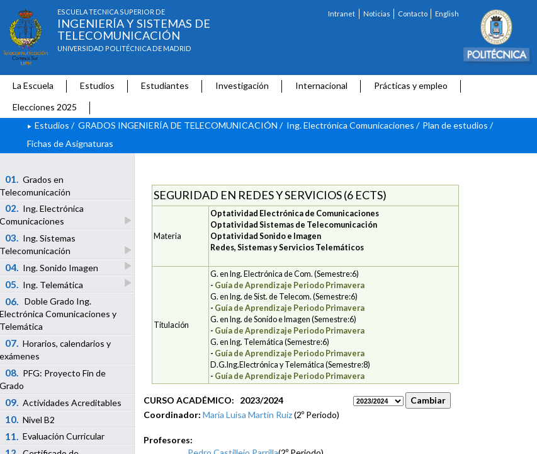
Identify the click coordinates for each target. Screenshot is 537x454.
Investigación (242, 85)
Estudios (97, 85)
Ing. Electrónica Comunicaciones (350, 125)
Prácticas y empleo (411, 85)
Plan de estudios (455, 125)
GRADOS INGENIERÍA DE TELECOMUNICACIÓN (178, 125)
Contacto (412, 13)
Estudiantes (165, 85)
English (447, 13)
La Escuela (33, 85)
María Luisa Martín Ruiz (247, 414)
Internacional (321, 85)
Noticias (376, 13)
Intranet (341, 13)
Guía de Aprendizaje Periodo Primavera (290, 285)
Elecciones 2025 (45, 107)
